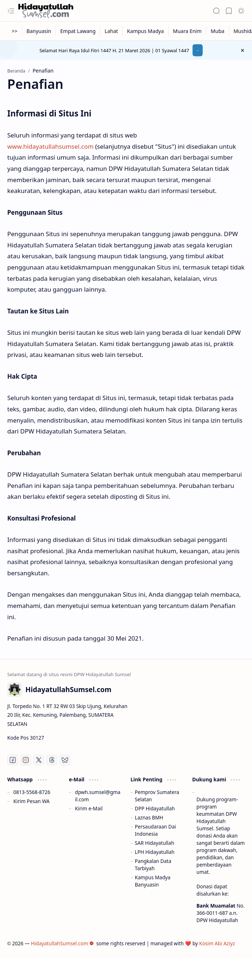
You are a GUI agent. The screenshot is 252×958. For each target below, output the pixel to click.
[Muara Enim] (187, 31)
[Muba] (217, 31)
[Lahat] (111, 31)
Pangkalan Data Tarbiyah (153, 865)
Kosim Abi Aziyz (217, 943)
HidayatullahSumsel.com (62, 943)
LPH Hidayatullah (154, 851)
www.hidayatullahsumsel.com (50, 146)
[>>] (14, 31)
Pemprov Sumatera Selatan (157, 796)
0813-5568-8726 (31, 792)
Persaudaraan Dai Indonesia (155, 830)
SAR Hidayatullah (154, 842)
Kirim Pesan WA (31, 801)
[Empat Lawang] (78, 31)
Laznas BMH (149, 817)
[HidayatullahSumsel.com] (45, 11)
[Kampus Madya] (145, 31)
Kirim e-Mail (89, 808)
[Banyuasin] (39, 31)
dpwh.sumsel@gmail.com (97, 796)
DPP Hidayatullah (155, 808)
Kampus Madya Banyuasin (152, 881)
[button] (10, 10)
